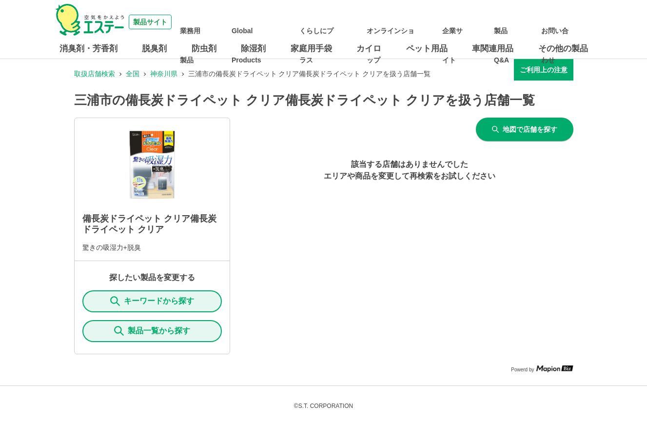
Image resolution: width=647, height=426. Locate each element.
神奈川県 (163, 74)
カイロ (368, 48)
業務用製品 (259, 22)
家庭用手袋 (311, 48)
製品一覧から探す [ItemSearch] (152, 331)
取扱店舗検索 (94, 74)
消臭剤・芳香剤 (88, 48)
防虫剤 (204, 48)
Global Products (307, 22)
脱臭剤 (154, 48)
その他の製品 (563, 48)
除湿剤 (253, 48)
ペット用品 (427, 48)
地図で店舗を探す (524, 129)
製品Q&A (523, 22)
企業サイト (485, 22)
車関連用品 (492, 48)
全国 (132, 74)
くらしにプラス (362, 22)
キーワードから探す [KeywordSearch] (152, 301)
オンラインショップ (430, 22)
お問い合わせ (564, 22)
